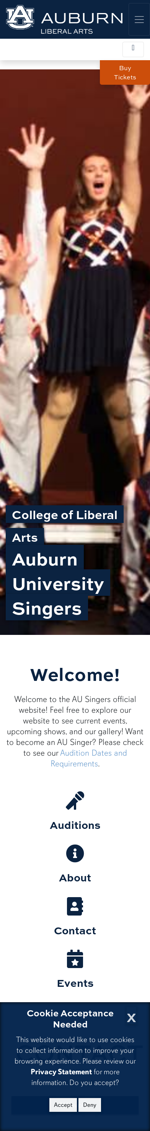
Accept (63, 1105)
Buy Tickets (125, 72)
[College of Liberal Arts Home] (64, 19)
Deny (89, 1105)
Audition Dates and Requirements (89, 758)
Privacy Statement (61, 1072)
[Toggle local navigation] (133, 49)
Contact (75, 930)
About (75, 877)
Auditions (75, 824)
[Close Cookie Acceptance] (131, 1015)
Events (75, 982)
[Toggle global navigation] (139, 19)
